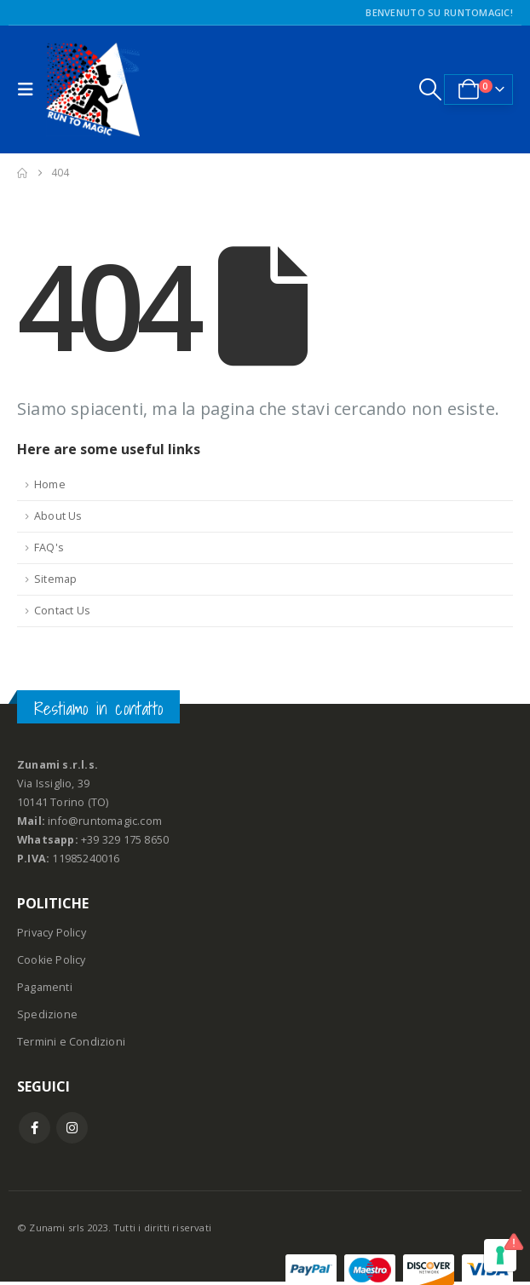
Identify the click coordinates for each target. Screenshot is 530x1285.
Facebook (34, 1128)
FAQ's (49, 547)
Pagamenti (44, 987)
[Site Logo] (93, 89)
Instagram (72, 1128)
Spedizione (47, 1014)
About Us (58, 516)
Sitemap (55, 579)
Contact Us (62, 610)
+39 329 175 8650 (125, 840)
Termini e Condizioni (71, 1041)
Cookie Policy (51, 960)
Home (50, 484)
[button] (30, 89)
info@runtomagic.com (105, 821)
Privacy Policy (51, 932)
